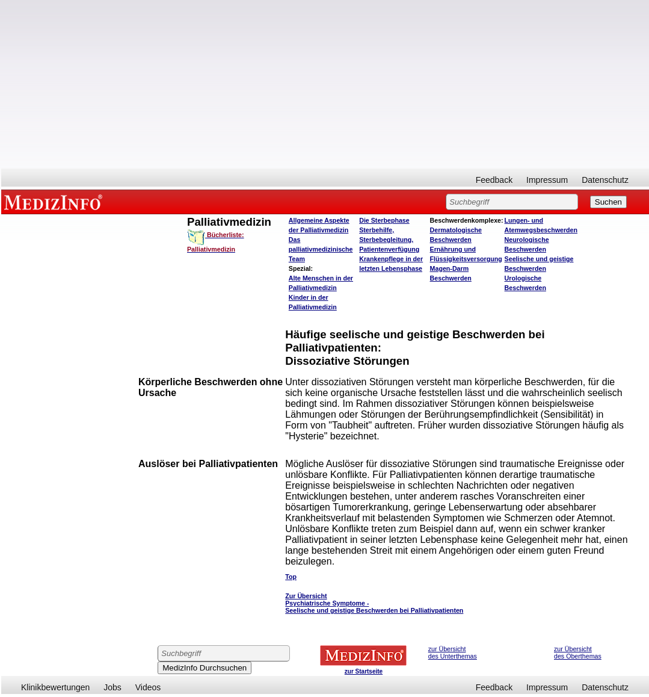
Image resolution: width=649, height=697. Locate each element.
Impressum (547, 180)
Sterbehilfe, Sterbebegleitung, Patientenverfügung (389, 239)
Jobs (112, 687)
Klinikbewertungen (55, 687)
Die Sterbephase (384, 220)
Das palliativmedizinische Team (321, 249)
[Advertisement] (325, 84)
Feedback (494, 180)
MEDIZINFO (55, 202)
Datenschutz (605, 180)
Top (291, 576)
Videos (148, 687)
